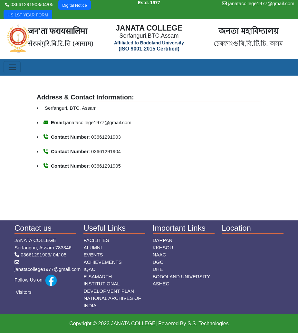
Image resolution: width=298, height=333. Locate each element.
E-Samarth (97, 276)
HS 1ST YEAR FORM (28, 15)
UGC (158, 262)
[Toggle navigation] (12, 67)
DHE (158, 269)
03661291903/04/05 (29, 4)
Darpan (162, 240)
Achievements (102, 262)
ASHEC (161, 283)
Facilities (96, 240)
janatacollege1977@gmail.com (258, 3)
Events (93, 254)
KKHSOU (163, 247)
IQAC (89, 269)
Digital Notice (74, 5)
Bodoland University (181, 276)
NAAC (159, 254)
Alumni (92, 247)
